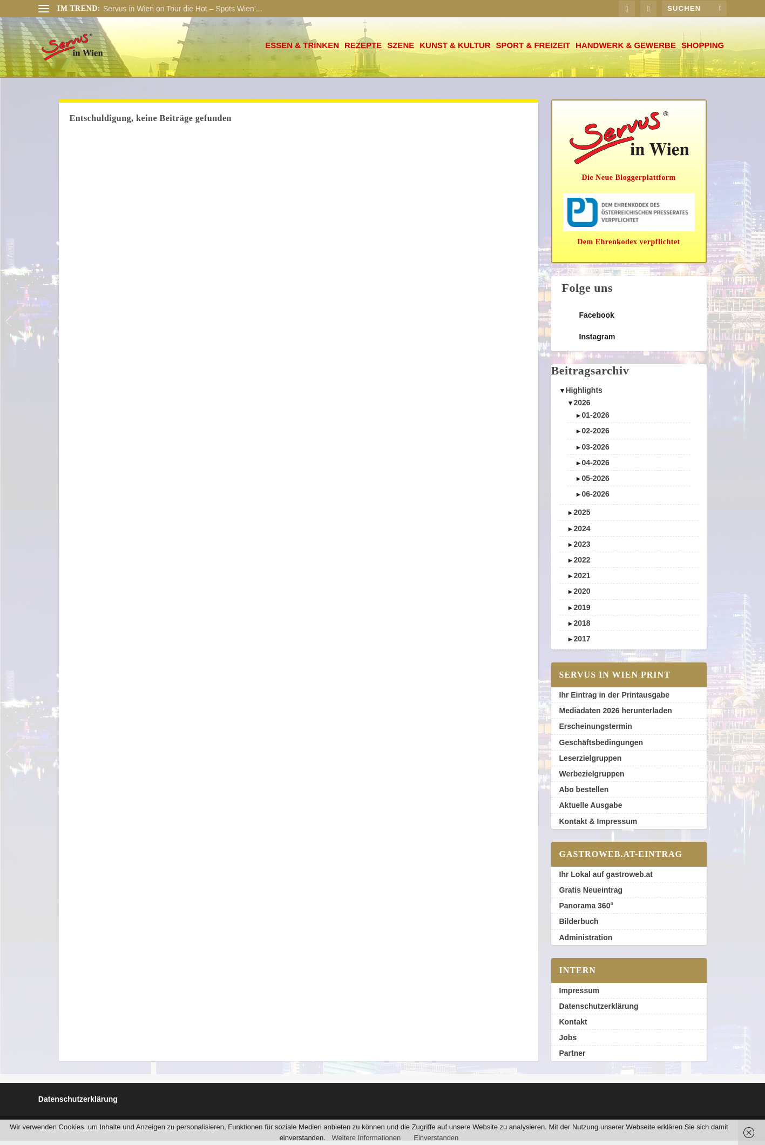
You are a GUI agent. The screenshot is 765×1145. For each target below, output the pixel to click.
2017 (581, 643)
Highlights (583, 394)
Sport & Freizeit (533, 49)
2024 (581, 532)
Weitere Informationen (366, 1138)
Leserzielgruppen (590, 762)
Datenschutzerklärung (599, 1010)
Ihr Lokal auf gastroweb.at (606, 878)
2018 (581, 627)
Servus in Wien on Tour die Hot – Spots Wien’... (182, 8)
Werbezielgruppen (592, 778)
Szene (400, 49)
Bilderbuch (579, 925)
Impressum (579, 994)
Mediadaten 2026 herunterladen (615, 715)
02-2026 (595, 435)
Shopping (702, 49)
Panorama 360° (586, 910)
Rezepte (363, 49)
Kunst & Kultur (454, 49)
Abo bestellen (584, 793)
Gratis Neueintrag (590, 894)
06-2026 (595, 498)
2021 (581, 579)
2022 (581, 564)
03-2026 (595, 451)
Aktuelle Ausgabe (590, 809)
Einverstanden (436, 1138)
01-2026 (595, 419)
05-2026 (595, 482)
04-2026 (595, 467)
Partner (572, 1057)
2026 (581, 407)
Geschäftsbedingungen (601, 746)
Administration (586, 942)
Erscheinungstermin (595, 730)
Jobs (568, 1041)
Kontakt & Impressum (598, 825)
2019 (581, 611)
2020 (581, 595)
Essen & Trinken (302, 49)
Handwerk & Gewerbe (626, 49)
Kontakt (573, 1026)
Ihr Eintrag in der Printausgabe (614, 699)
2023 (581, 548)
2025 (581, 516)
